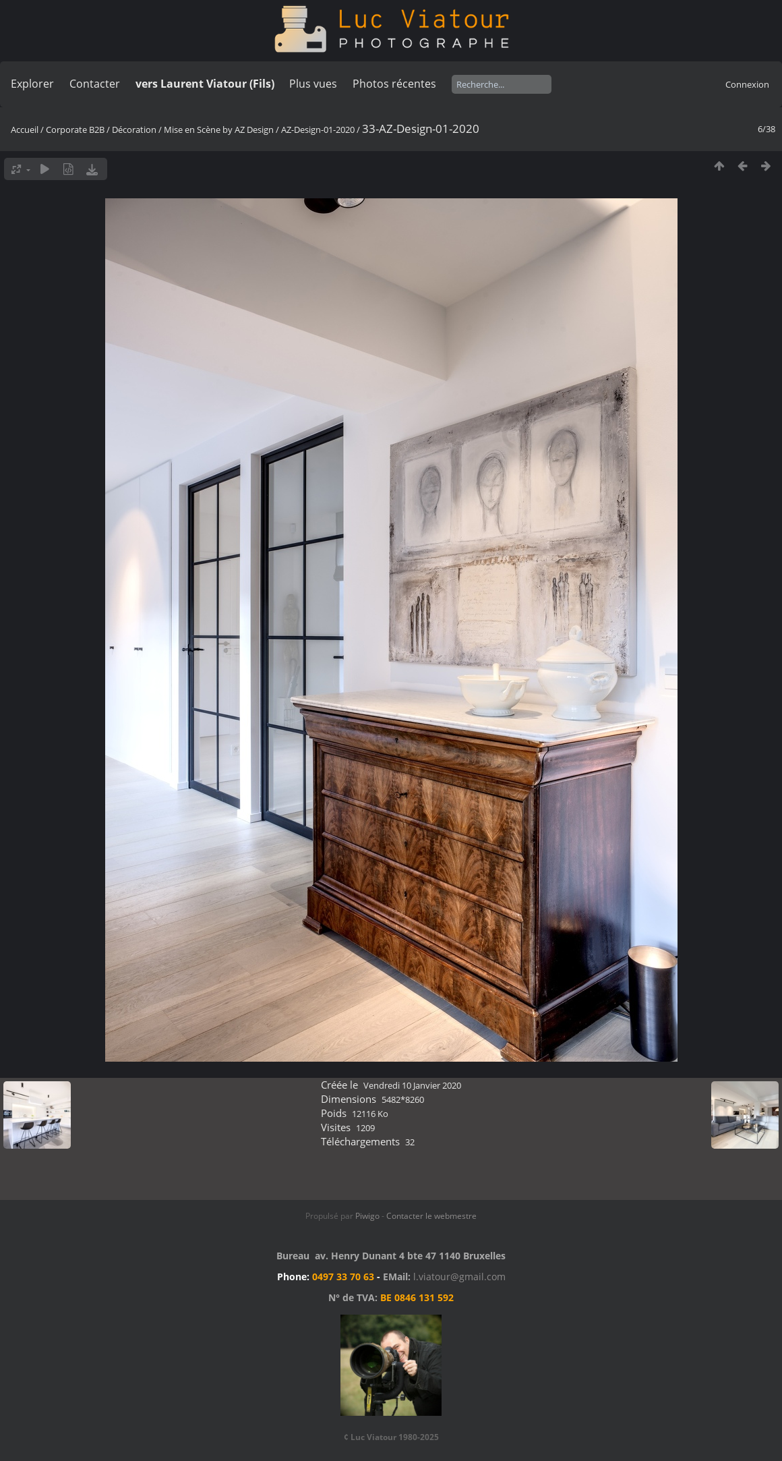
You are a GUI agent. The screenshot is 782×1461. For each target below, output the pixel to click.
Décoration (134, 129)
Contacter (94, 83)
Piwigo (367, 1216)
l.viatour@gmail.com (459, 1276)
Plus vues (313, 83)
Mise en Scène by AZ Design (219, 129)
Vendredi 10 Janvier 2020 (412, 1085)
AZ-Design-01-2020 (318, 129)
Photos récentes (394, 83)
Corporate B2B (75, 129)
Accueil (24, 129)
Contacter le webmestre (431, 1216)
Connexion (747, 84)
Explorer (32, 83)
